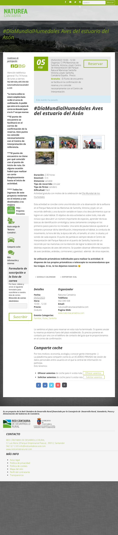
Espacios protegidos (28, 28)
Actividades (47, 28)
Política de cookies (18, 466)
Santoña (53, 318)
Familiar (37, 318)
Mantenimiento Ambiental (78, 28)
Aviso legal (15, 459)
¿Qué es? (9, 28)
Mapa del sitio (16, 469)
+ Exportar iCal (68, 277)
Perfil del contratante (20, 472)
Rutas (45, 318)
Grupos (60, 28)
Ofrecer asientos (93, 373)
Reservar (95, 63)
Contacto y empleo (28, 43)
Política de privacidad (20, 463)
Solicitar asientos (94, 377)
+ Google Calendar (45, 277)
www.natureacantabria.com (71, 313)
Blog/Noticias (10, 43)
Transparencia (16, 475)
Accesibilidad (98, 28)
